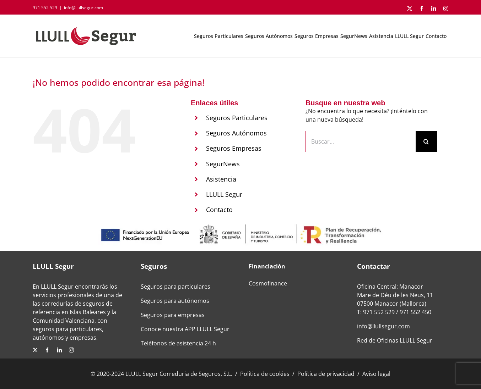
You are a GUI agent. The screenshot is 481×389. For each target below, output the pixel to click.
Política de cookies (265, 374)
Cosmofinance (268, 283)
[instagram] (71, 350)
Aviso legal (376, 374)
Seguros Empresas (233, 148)
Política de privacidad (326, 374)
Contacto (219, 209)
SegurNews (223, 164)
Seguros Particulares (236, 117)
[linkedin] (59, 350)
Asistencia (221, 179)
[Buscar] (426, 141)
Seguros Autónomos (236, 133)
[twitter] (35, 350)
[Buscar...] (361, 141)
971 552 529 (379, 312)
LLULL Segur (224, 194)
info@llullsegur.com (83, 8)
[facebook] (47, 350)
